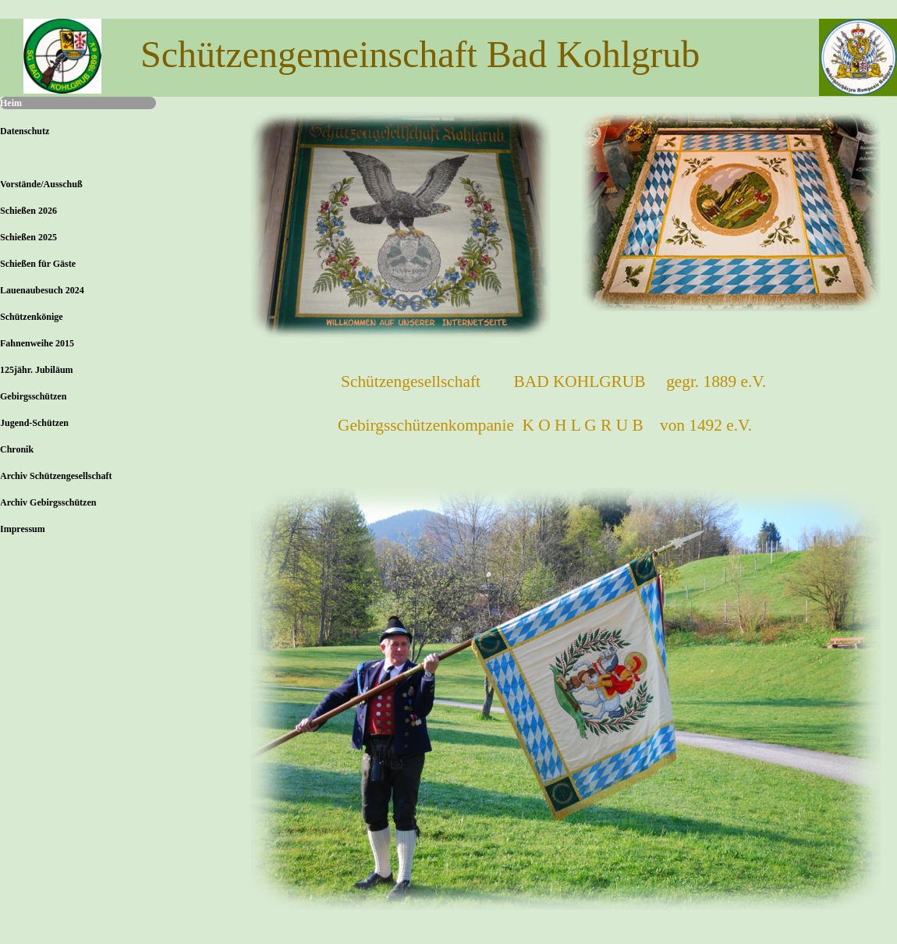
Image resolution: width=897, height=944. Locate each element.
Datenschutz (24, 131)
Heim (11, 103)
